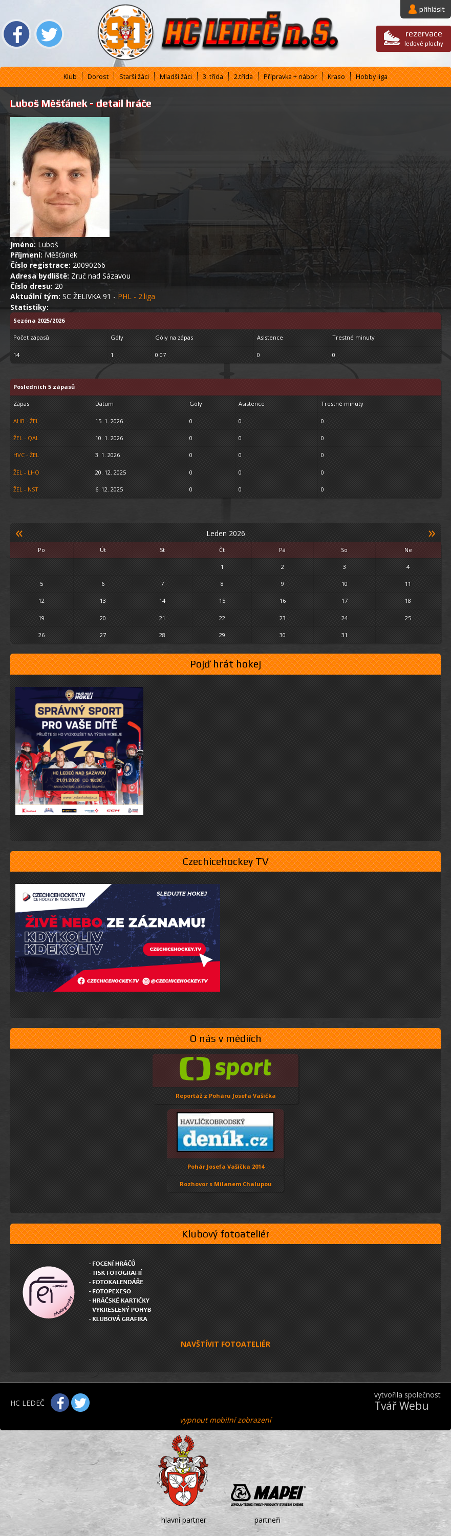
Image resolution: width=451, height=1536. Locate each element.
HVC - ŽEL (26, 455)
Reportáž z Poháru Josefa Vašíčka (226, 1095)
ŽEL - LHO (26, 472)
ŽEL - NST (25, 489)
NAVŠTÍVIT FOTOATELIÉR (225, 1344)
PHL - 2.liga (136, 296)
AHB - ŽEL (26, 421)
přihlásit (432, 9)
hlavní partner (183, 1520)
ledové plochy (423, 37)
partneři (267, 1520)
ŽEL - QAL (26, 438)
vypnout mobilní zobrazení (225, 1420)
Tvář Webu (401, 1406)
